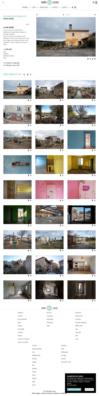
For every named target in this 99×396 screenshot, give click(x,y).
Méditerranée (36, 355)
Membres (25, 7)
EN (29, 24)
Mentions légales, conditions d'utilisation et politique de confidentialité (49, 393)
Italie (33, 382)
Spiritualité (21, 329)
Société (20, 316)
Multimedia (50, 319)
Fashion (20, 336)
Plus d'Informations (72, 385)
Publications (44, 7)
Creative (20, 332)
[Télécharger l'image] (88, 59)
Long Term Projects (23, 339)
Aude (4, 52)
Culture (20, 326)
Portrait (49, 313)
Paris (77, 336)
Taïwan (34, 372)
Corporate (50, 316)
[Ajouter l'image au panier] (90, 59)
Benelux (34, 368)
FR (27, 24)
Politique (20, 313)
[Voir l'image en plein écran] (95, 59)
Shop (48, 326)
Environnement (22, 319)
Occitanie (78, 319)
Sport (19, 322)
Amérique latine (37, 349)
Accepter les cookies (74, 389)
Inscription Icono (66, 362)
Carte (34, 7)
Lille (77, 329)
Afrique (34, 345)
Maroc (34, 375)
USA (33, 365)
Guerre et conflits (23, 342)
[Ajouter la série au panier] (31, 74)
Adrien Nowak (8, 19)
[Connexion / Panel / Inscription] (96, 2)
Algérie (34, 378)
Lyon (77, 339)
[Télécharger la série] (28, 74)
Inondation (6, 54)
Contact (64, 7)
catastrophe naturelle (8, 56)
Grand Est (78, 313)
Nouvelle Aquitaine (81, 322)
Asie (33, 352)
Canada (34, 362)
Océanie (34, 359)
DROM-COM (79, 326)
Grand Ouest (79, 316)
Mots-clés (9, 49)
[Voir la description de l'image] (92, 59)
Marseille (78, 332)
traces (4, 58)
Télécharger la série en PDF (12, 65)
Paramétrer (89, 389)
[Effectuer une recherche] (93, 2)
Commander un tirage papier (12, 63)
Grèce (34, 385)
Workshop (50, 322)
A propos (55, 7)
